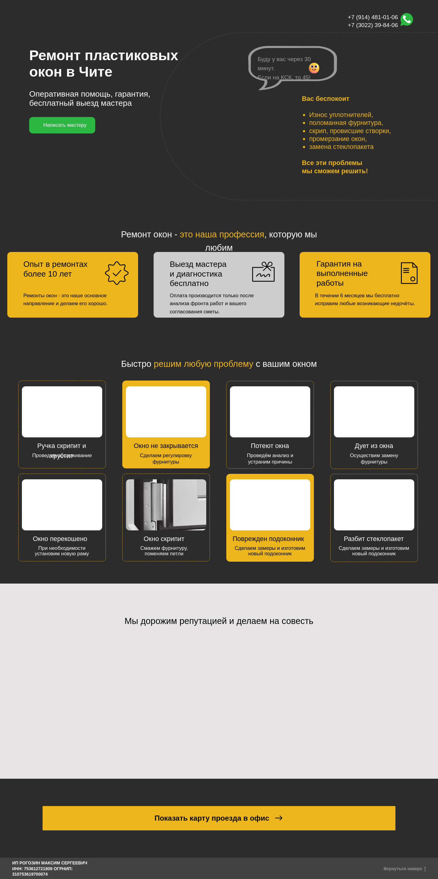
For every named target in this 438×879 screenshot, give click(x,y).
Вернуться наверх (405, 869)
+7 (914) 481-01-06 (373, 17)
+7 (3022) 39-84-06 (373, 25)
